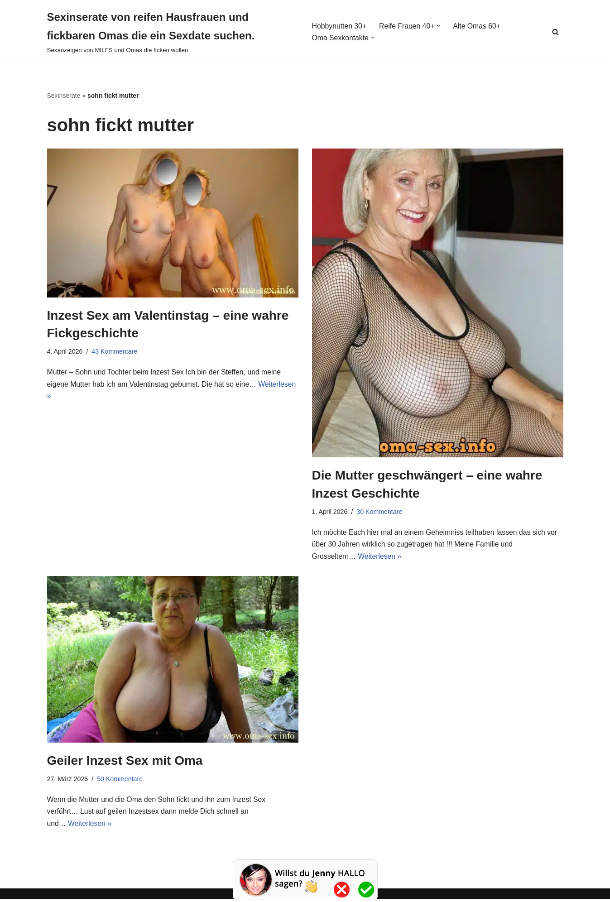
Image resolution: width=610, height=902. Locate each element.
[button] (440, 26)
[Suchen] (555, 32)
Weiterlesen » (92, 398)
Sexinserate (64, 95)
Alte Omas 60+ (478, 26)
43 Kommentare (115, 352)
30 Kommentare (380, 512)
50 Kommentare (121, 780)
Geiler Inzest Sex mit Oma (125, 762)
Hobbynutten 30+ (339, 26)
